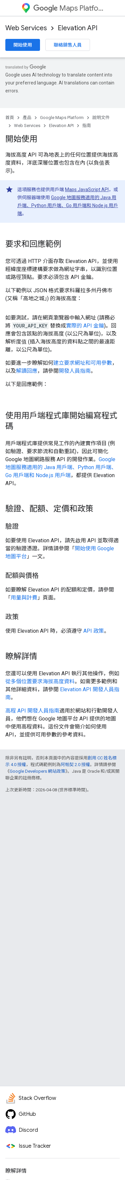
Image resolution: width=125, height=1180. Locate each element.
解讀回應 (26, 371)
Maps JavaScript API (87, 189)
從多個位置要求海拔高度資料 (40, 681)
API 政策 (93, 631)
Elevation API (77, 28)
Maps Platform (68, 8)
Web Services (26, 28)
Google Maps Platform (62, 117)
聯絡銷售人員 (68, 45)
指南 (86, 125)
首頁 (9, 117)
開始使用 (22, 45)
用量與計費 (24, 597)
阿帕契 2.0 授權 (75, 764)
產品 (27, 117)
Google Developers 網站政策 (37, 771)
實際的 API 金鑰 (85, 326)
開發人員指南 (75, 371)
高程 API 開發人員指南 (32, 711)
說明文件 (101, 117)
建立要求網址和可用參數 (82, 363)
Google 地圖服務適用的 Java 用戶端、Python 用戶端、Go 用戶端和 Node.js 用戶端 (67, 205)
